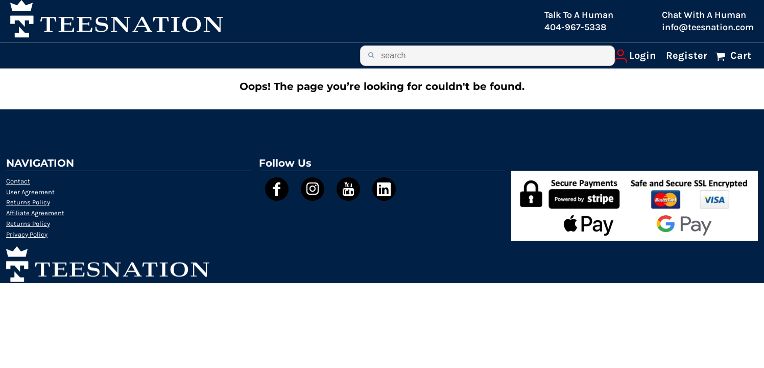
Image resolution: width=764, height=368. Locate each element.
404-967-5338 (575, 27)
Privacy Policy (26, 234)
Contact (18, 181)
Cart (739, 55)
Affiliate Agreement (35, 213)
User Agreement (30, 192)
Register (686, 55)
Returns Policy (28, 202)
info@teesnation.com (708, 27)
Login (642, 55)
